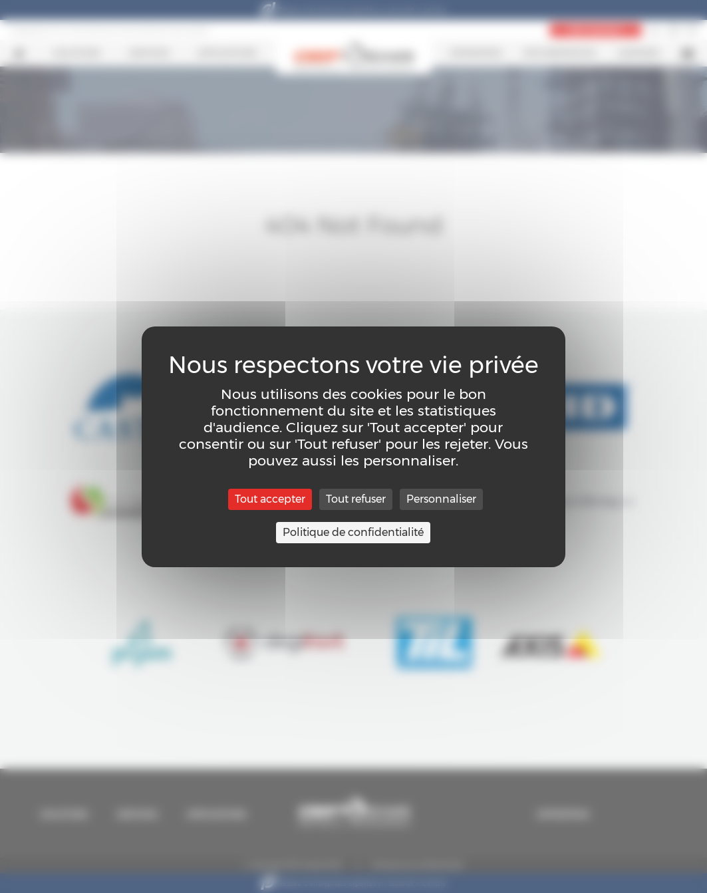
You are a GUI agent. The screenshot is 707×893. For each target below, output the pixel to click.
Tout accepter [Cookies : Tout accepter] (270, 499)
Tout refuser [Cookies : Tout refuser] (356, 499)
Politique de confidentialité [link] (353, 532)
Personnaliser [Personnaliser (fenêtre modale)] (441, 499)
